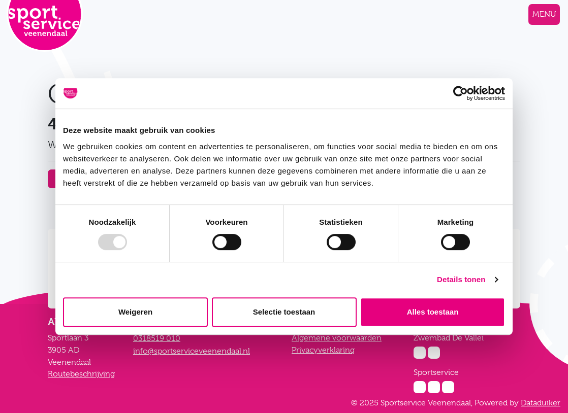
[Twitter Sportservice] (448, 387)
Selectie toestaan (284, 311)
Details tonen (461, 279)
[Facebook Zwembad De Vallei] (434, 353)
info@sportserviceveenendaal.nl (191, 351)
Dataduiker (540, 402)
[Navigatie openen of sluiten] (544, 14)
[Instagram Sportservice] (420, 387)
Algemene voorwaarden (337, 337)
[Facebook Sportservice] (434, 387)
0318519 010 (156, 338)
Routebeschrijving (81, 373)
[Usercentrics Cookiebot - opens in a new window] (460, 93)
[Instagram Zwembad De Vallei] (420, 353)
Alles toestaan (433, 311)
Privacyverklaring (323, 350)
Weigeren (135, 311)
